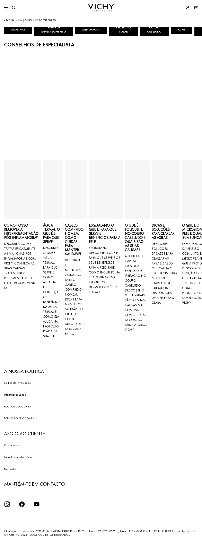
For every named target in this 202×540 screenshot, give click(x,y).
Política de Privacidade (17, 383)
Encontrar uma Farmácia (18, 457)
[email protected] (185, 531)
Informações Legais (15, 394)
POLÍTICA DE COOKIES (17, 406)
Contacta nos (12, 445)
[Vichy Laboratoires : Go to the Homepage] (101, 7)
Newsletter (10, 469)
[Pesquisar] (13, 7)
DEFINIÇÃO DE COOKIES (19, 418)
